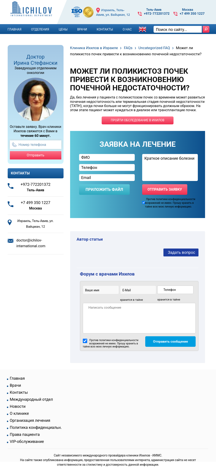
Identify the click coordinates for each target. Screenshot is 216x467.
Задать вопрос (181, 252)
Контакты (105, 29)
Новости (18, 406)
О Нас (127, 29)
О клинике (19, 413)
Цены (63, 29)
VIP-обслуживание (27, 441)
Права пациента (25, 434)
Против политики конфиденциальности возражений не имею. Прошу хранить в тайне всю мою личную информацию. (110, 343)
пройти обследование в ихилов (137, 120)
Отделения (40, 29)
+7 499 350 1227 (192, 14)
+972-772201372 (157, 14)
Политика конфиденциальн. (36, 427)
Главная (14, 29)
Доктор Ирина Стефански (35, 60)
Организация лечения (30, 420)
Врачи (82, 29)
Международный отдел (31, 399)
